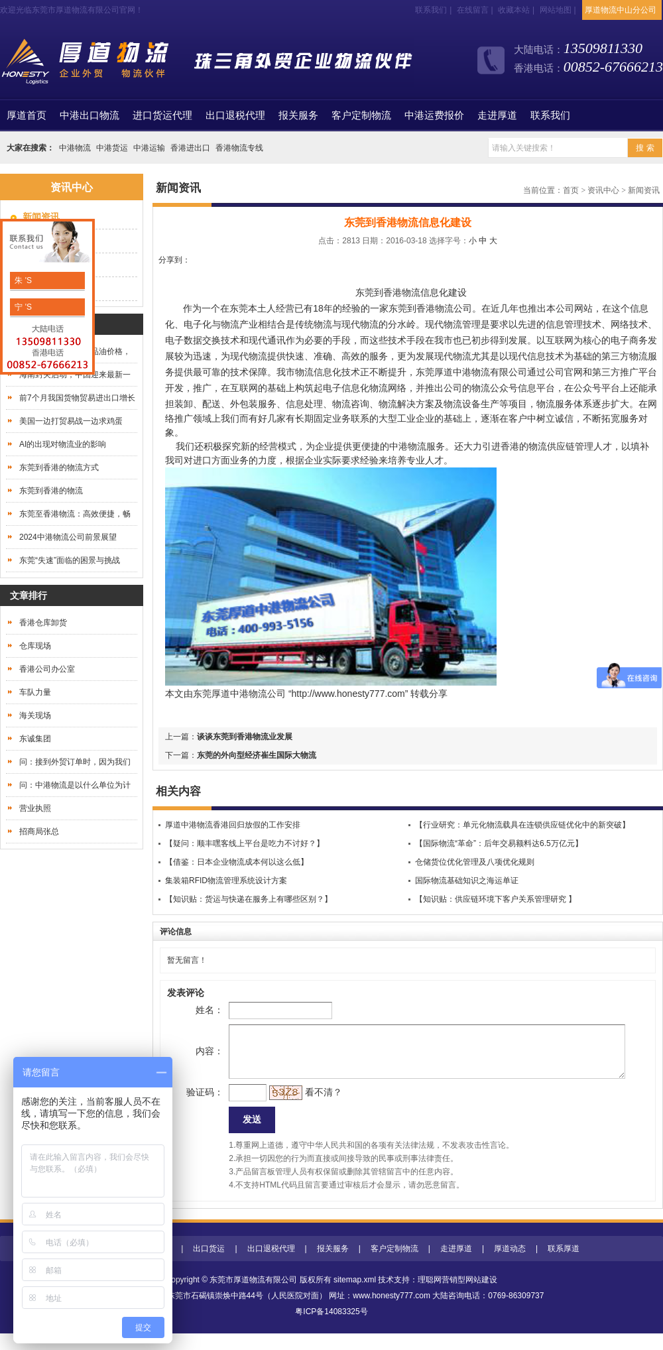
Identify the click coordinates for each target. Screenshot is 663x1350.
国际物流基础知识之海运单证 (466, 880)
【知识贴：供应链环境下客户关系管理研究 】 (495, 899)
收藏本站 (514, 10)
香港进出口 (190, 148)
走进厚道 (497, 115)
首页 (26, 115)
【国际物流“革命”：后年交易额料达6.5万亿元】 (499, 843)
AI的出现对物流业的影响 (62, 444)
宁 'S (22, 307)
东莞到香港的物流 (51, 490)
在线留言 (473, 10)
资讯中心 (603, 190)
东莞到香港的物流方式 (59, 467)
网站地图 (556, 10)
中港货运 (112, 148)
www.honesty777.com (391, 1312)
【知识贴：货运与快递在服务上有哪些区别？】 (248, 899)
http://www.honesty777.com (348, 693)
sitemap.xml (354, 1296)
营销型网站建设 (469, 1296)
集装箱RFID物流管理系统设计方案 (226, 880)
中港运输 (149, 148)
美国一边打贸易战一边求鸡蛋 (71, 421)
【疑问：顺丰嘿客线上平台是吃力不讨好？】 (244, 843)
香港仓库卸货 (43, 622)
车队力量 (35, 692)
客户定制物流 (361, 115)
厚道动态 (510, 1265)
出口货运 (209, 1265)
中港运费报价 (434, 115)
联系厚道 (563, 1265)
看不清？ (302, 1105)
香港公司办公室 (47, 669)
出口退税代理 (235, 115)
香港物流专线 (239, 148)
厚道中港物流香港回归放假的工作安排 (232, 824)
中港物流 (75, 148)
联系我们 (431, 10)
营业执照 (35, 808)
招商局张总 (39, 831)
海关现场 (35, 715)
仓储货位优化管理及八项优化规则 (474, 862)
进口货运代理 (162, 115)
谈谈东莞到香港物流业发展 (244, 736)
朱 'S (22, 280)
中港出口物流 (89, 115)
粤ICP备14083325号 (331, 1328)
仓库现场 (35, 645)
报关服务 (298, 115)
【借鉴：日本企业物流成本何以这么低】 (236, 862)
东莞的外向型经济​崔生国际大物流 (256, 755)
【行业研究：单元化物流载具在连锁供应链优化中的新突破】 (522, 824)
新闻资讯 (644, 190)
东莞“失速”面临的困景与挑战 (69, 560)
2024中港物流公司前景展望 (68, 537)
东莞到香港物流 (387, 292)
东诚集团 (35, 738)
